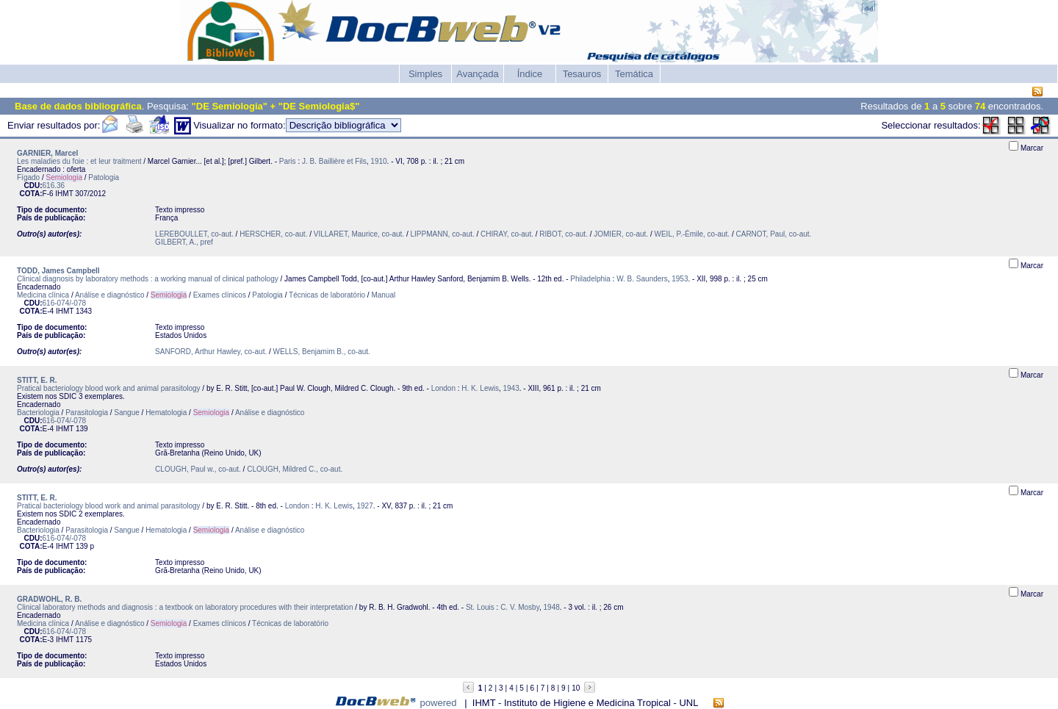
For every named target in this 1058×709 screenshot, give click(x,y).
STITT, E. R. (37, 380)
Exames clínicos (219, 295)
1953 (680, 279)
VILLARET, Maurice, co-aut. (359, 234)
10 (576, 688)
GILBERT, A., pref (184, 242)
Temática (634, 73)
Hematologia (166, 413)
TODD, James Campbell (58, 271)
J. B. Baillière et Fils (334, 161)
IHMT (64, 194)
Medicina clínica (43, 295)
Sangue (126, 413)
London (443, 388)
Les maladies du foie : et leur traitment (79, 161)
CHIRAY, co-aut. (507, 234)
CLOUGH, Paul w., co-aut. (198, 469)
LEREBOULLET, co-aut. (194, 234)
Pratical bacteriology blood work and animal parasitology (109, 388)
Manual (383, 295)
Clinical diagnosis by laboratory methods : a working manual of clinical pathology (147, 279)
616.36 (54, 185)
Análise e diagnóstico (110, 295)
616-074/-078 (65, 303)
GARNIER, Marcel (47, 153)
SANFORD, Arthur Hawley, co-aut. (211, 352)
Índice (530, 73)
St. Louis (480, 607)
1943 (511, 388)
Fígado (28, 177)
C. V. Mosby (519, 607)
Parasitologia (86, 413)
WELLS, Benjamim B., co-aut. (321, 352)
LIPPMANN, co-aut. (443, 234)
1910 (378, 161)
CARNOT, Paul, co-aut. (774, 234)
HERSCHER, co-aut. (273, 234)
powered (438, 702)
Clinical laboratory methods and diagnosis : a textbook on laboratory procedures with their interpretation (185, 607)
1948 (552, 607)
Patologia (103, 177)
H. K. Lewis (480, 388)
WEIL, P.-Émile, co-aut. (692, 234)
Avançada (477, 73)
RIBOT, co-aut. (563, 234)
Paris (287, 161)
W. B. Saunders (641, 279)
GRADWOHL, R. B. (49, 599)
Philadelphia (590, 279)
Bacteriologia (38, 413)
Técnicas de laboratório (327, 295)
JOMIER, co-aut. (621, 234)
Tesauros (582, 73)
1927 (365, 506)
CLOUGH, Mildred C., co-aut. (294, 469)
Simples (425, 73)
